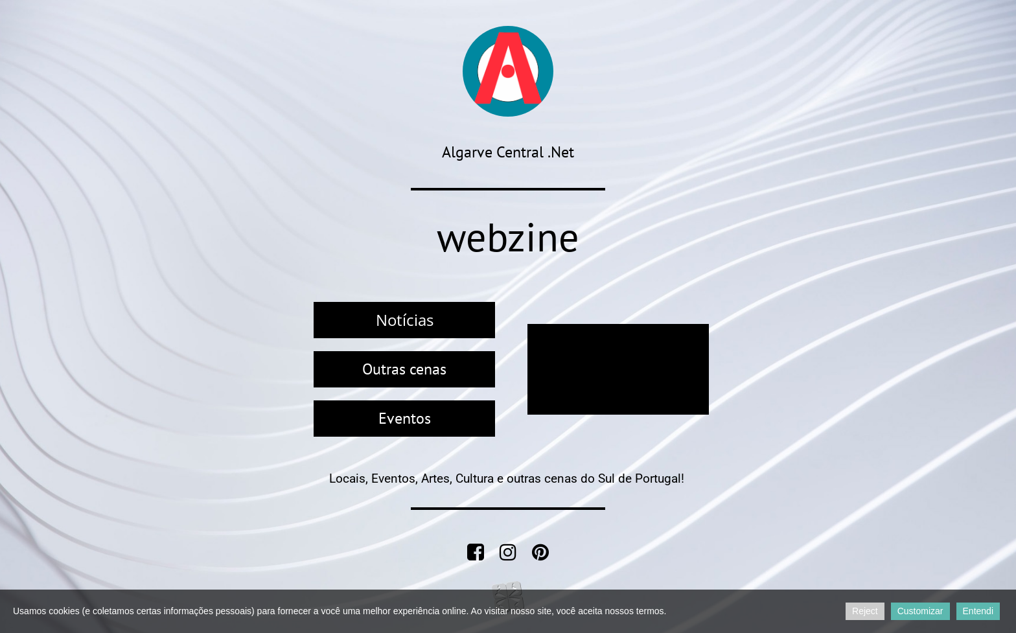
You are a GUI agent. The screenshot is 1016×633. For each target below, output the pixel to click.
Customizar (920, 611)
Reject (865, 611)
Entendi (978, 611)
